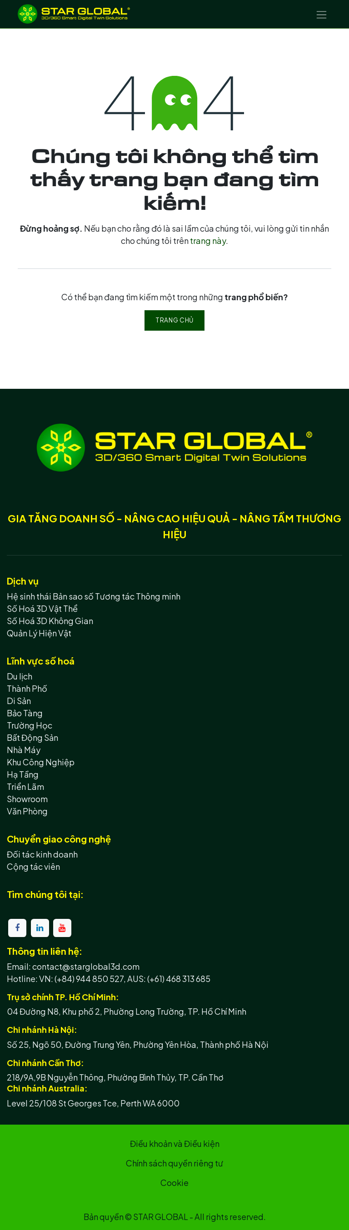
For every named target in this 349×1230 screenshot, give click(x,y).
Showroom (27, 799)
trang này (208, 240)
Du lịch (19, 676)
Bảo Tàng (25, 713)
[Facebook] (17, 928)
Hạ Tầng (23, 774)
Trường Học (29, 725)
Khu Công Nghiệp (41, 762)
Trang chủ (174, 320)
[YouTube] (62, 928)
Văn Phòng (27, 811)
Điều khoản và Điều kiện (174, 1143)
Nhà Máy (23, 749)
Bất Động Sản (32, 737)
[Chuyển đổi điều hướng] (321, 14)
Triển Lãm (25, 786)
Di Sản (19, 700)
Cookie (174, 1182)
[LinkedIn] (40, 928)
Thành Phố (27, 688)
